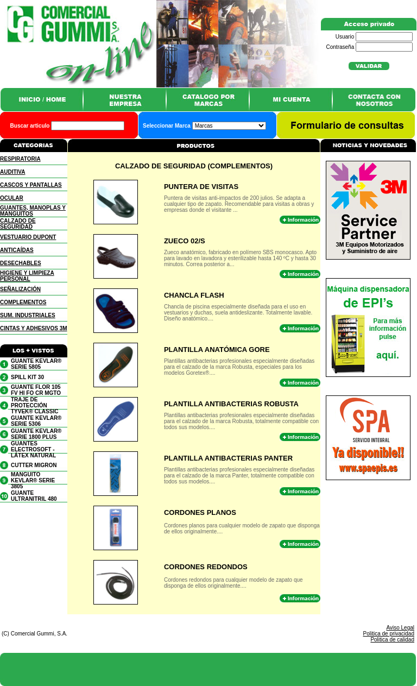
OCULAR (11, 198)
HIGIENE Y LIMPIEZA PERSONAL (27, 276)
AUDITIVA (12, 172)
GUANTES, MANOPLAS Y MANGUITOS (33, 211)
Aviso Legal (400, 628)
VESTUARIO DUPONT (28, 237)
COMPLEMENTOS (23, 302)
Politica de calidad (392, 640)
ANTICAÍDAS (17, 250)
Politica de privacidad (389, 634)
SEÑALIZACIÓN (20, 289)
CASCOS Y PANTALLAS (31, 185)
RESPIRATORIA (20, 159)
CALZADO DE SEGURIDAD (18, 224)
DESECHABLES (20, 263)
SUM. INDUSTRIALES (27, 315)
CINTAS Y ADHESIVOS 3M (33, 328)
